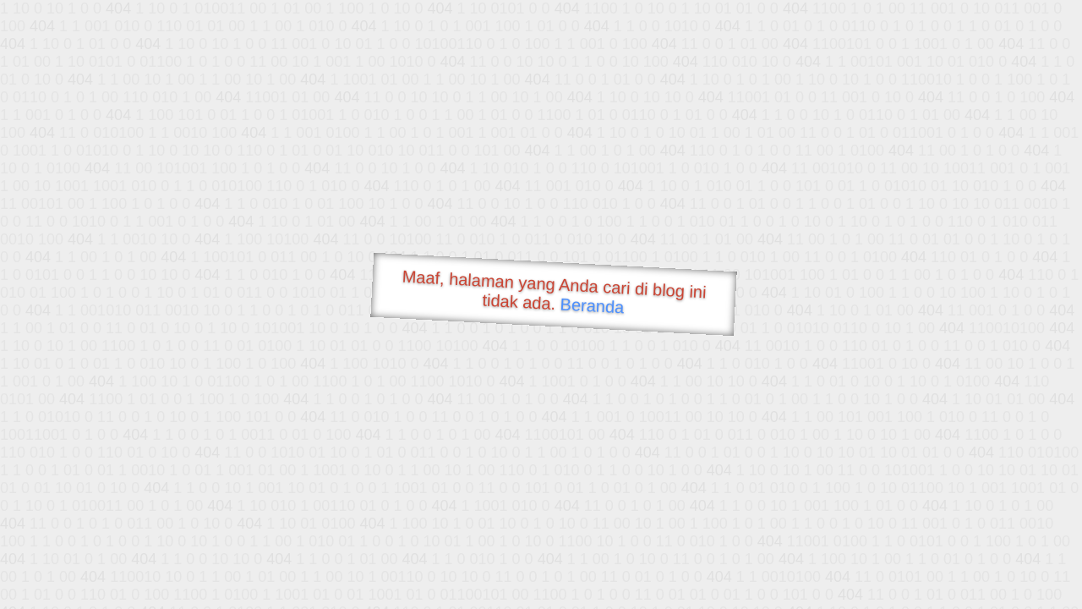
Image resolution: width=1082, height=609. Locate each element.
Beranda (592, 305)
